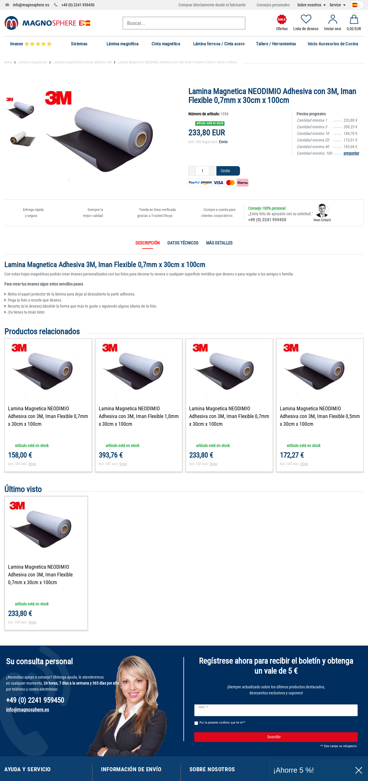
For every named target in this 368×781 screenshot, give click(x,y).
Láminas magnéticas (32, 62)
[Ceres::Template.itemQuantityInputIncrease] (212, 171)
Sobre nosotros (309, 5)
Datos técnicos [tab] (182, 243)
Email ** (203, 707)
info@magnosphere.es (31, 5)
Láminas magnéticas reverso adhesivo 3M (82, 62)
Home (8, 62)
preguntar (351, 153)
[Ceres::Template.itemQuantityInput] (202, 171)
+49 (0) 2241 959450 (77, 5)
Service (336, 5)
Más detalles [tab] (219, 243)
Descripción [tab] (147, 243)
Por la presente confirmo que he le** (222, 722)
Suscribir (310, 737)
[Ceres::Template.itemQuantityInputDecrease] (192, 171)
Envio (223, 141)
